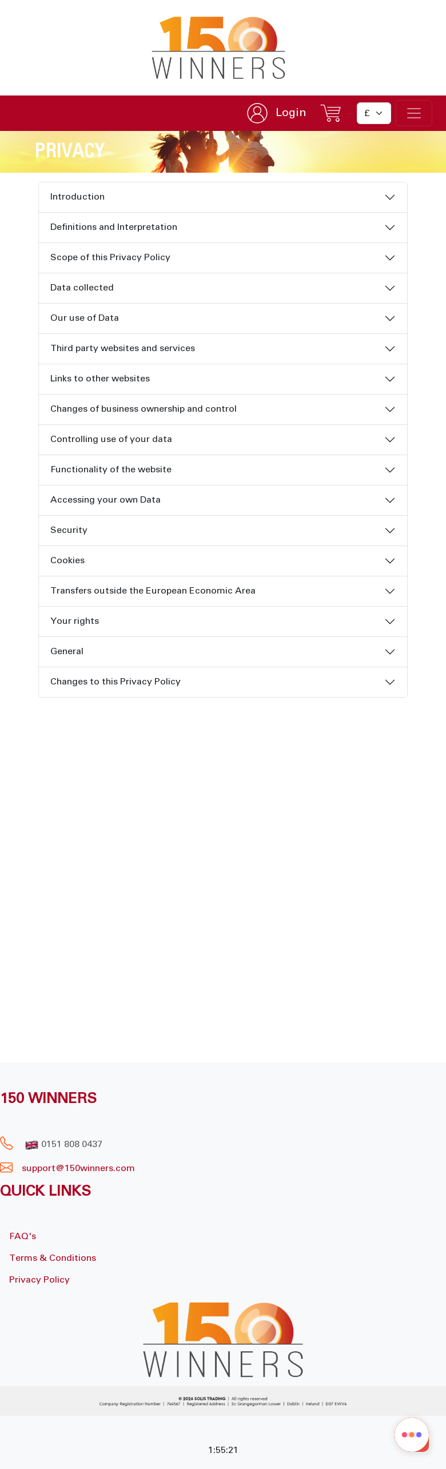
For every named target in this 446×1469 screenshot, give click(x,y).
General (66, 651)
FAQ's (22, 1236)
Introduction (77, 196)
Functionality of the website (111, 469)
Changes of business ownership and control (143, 408)
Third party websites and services (122, 348)
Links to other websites (100, 378)
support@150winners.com (78, 1168)
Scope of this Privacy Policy (110, 257)
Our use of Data (84, 318)
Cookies (67, 560)
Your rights (74, 621)
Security (68, 530)
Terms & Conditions (52, 1258)
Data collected (82, 287)
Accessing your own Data (105, 499)
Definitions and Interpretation (113, 227)
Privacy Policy (39, 1279)
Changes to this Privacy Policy (115, 681)
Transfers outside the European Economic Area (153, 590)
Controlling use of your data (111, 439)
